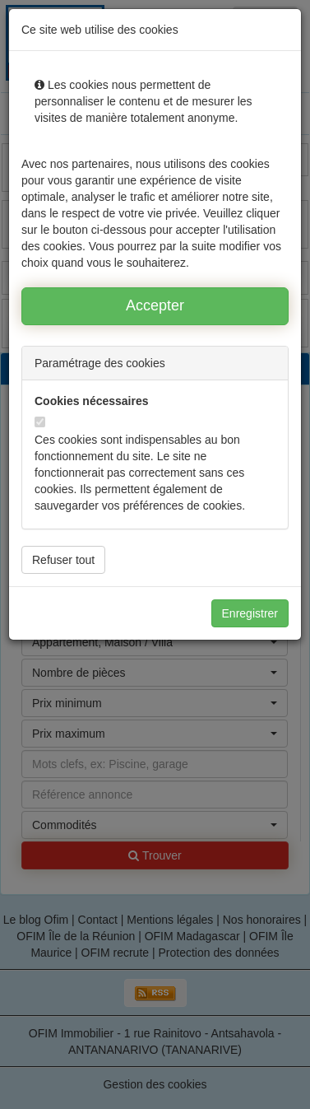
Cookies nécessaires (92, 401)
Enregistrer (250, 613)
